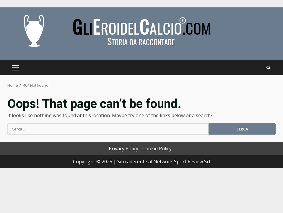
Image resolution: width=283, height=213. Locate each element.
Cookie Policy (157, 148)
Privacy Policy (123, 148)
